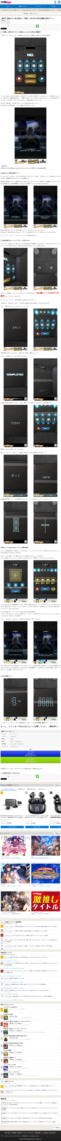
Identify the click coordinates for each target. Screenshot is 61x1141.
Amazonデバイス (31, 789)
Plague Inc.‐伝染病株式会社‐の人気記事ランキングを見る (13, 988)
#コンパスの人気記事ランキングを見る (9, 960)
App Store (30, 753)
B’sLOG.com (52, 1132)
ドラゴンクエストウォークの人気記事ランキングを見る (13, 968)
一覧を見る (57, 785)
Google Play (30, 760)
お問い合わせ (7, 1132)
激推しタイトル (33, 13)
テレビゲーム (41, 789)
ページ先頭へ (56, 1127)
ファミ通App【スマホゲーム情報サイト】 (10, 10)
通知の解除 (38, 1132)
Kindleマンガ (21, 789)
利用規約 (14, 1132)
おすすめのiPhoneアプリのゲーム (29, 10)
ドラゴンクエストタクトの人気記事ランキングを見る (12, 1000)
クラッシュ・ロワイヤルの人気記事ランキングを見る (12, 982)
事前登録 (26, 13)
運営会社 (19, 1132)
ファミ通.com (44, 1132)
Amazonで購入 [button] (12, 827)
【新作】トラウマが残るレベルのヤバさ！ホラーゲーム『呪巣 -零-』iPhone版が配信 (23, 168)
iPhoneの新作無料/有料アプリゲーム (47, 10)
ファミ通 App (6, 2)
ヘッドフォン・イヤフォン (8, 789)
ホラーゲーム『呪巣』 (29, 35)
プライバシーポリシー (28, 1132)
